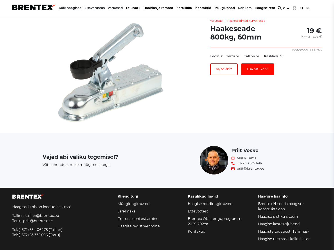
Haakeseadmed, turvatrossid (246, 20)
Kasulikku (184, 8)
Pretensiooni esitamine (138, 219)
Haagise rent (265, 8)
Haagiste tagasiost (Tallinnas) (283, 231)
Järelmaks (126, 211)
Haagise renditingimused (210, 204)
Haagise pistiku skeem (278, 216)
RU (308, 8)
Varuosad (216, 20)
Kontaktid (203, 8)
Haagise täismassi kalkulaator (284, 239)
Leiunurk (133, 8)
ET (301, 8)
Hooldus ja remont (158, 8)
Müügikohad (224, 8)
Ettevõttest (198, 211)
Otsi (286, 8)
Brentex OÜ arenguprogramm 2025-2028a (214, 221)
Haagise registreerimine (139, 226)
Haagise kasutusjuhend (279, 224)
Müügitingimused (134, 204)
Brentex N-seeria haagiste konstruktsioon (281, 206)
